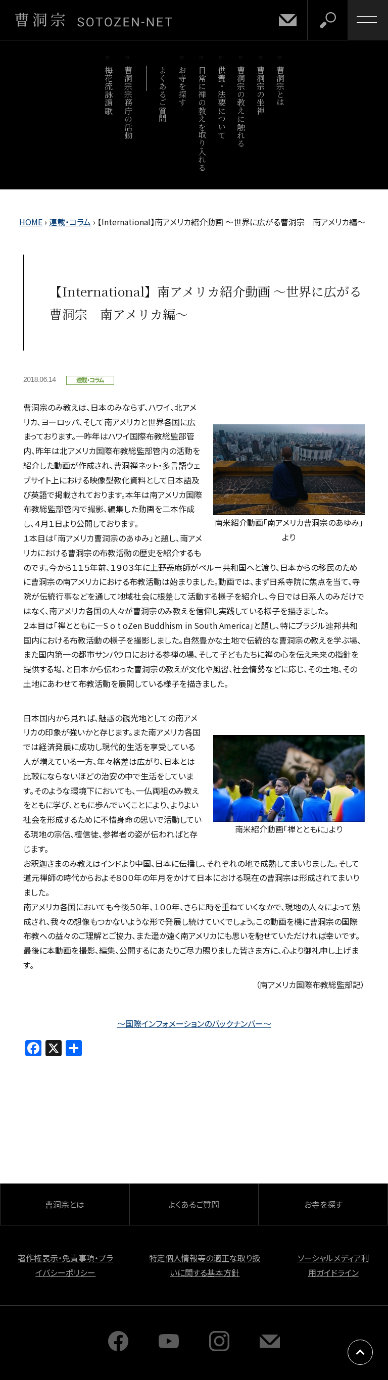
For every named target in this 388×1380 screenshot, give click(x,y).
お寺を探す (182, 86)
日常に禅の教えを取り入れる (202, 118)
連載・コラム (70, 222)
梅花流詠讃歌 (108, 90)
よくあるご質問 (163, 94)
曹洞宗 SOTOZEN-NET (93, 20)
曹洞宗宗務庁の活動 (128, 102)
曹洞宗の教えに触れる (241, 106)
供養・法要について (221, 102)
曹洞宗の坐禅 (261, 90)
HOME (30, 222)
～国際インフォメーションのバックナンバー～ (194, 1023)
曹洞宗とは (280, 86)
